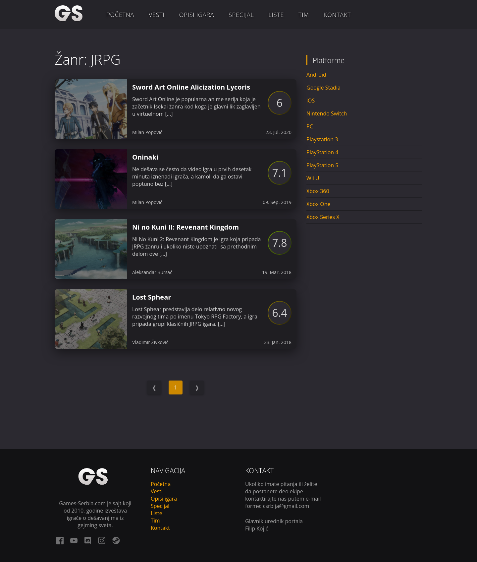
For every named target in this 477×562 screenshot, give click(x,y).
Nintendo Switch (326, 113)
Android (316, 74)
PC (309, 126)
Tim (303, 15)
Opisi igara (196, 15)
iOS (310, 100)
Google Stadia (323, 87)
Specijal (241, 15)
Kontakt (337, 15)
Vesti (157, 15)
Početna (120, 15)
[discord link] (87, 540)
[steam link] (116, 540)
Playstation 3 (322, 139)
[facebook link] (60, 540)
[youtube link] (74, 540)
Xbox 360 (317, 191)
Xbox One (318, 204)
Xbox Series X (323, 217)
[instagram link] (101, 540)
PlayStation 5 (322, 165)
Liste (276, 15)
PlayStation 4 (322, 152)
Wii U (312, 178)
